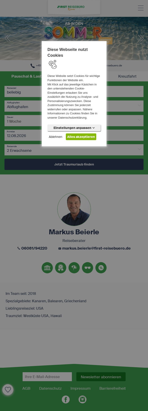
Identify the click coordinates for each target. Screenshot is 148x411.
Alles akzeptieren (81, 137)
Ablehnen (55, 137)
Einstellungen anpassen (74, 128)
